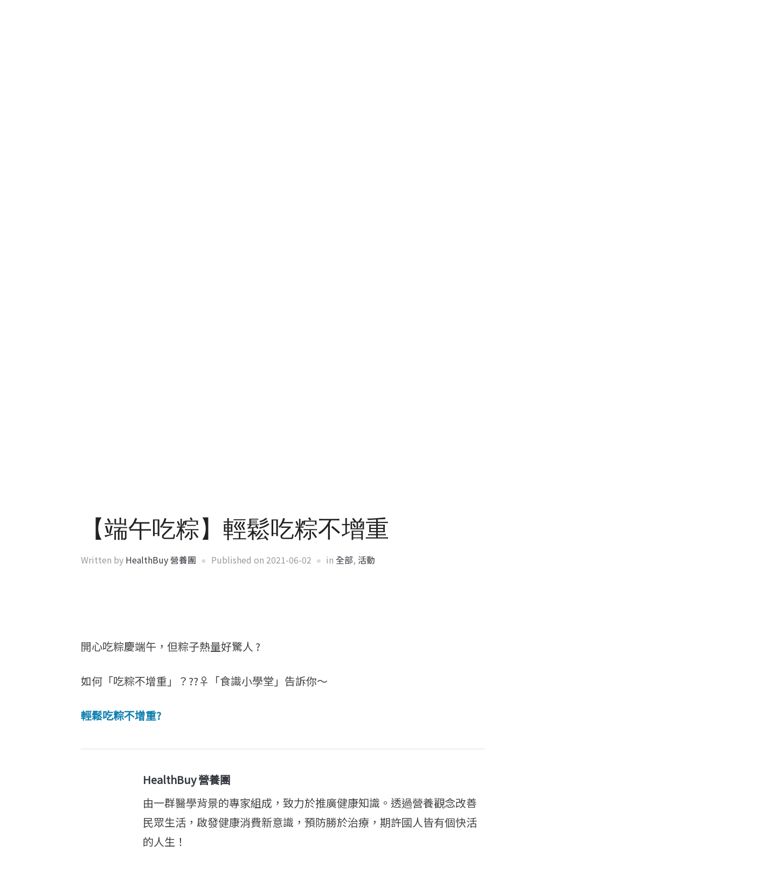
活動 (366, 559)
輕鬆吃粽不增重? (121, 715)
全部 (344, 559)
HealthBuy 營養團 (161, 559)
